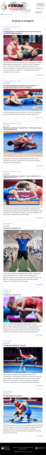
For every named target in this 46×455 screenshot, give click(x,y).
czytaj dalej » (39, 75)
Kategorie (38, 12)
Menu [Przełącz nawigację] (39, 8)
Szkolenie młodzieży (16, 27)
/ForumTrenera (6, 14)
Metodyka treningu (7, 27)
